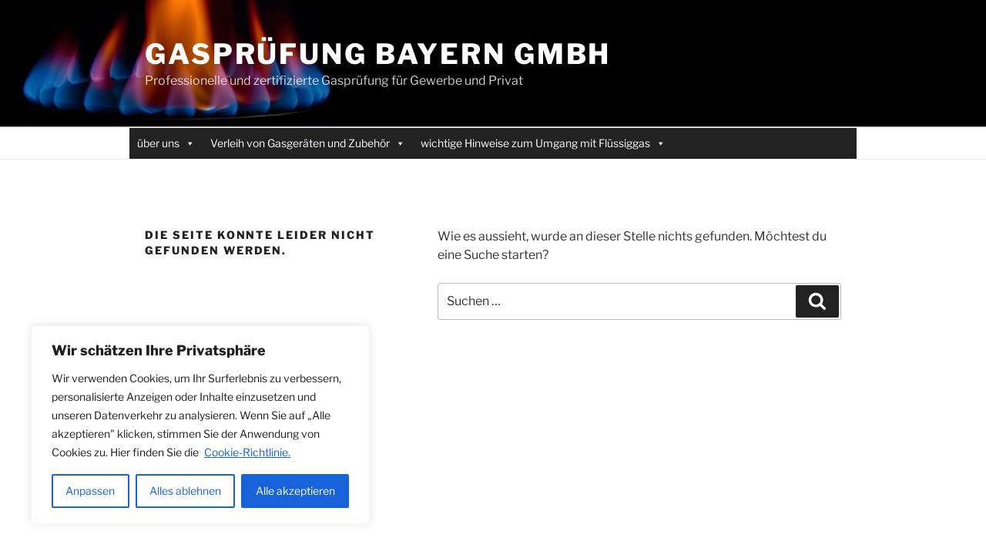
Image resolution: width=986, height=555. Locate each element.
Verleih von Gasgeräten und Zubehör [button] (307, 143)
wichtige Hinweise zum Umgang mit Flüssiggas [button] (543, 143)
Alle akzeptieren (295, 490)
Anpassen (90, 490)
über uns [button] (166, 143)
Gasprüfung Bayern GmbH (378, 54)
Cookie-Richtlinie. (247, 452)
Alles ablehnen (185, 490)
